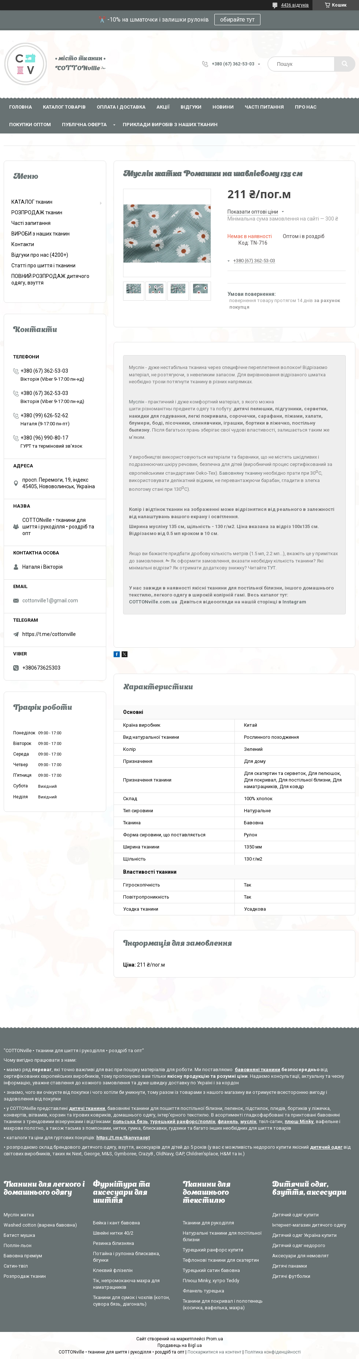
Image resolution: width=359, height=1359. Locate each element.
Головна (20, 107)
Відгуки (191, 107)
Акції (163, 107)
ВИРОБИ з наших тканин (40, 234)
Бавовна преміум (23, 1255)
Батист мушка (19, 1235)
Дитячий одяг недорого (298, 1245)
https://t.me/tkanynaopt (123, 1137)
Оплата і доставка (121, 107)
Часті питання (264, 107)
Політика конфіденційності (273, 1352)
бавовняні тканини (257, 1069)
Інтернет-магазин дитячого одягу (309, 1225)
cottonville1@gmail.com (50, 600)
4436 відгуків (295, 5)
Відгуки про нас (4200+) (39, 255)
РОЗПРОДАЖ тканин (36, 212)
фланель (228, 1121)
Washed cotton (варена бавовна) (40, 1225)
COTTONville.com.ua (153, 602)
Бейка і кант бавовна (116, 1223)
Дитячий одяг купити (295, 1214)
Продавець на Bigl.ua (180, 1345)
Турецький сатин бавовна (211, 1270)
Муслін (136, 401)
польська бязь (130, 1121)
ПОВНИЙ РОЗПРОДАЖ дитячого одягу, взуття (50, 279)
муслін (248, 1121)
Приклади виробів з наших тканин (170, 124)
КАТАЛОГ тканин (31, 202)
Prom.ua (214, 1338)
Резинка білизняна (113, 1243)
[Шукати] (344, 64)
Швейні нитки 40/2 (113, 1233)
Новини (223, 107)
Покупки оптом (30, 124)
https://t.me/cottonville (49, 634)
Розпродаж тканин (25, 1276)
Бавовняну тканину (240, 473)
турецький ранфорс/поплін (182, 1121)
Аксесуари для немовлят (300, 1255)
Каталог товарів (64, 107)
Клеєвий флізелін (113, 1270)
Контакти (22, 244)
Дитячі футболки (291, 1276)
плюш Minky (299, 1121)
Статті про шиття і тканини (43, 265)
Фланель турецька (203, 1291)
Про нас (306, 107)
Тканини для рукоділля (208, 1223)
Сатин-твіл (16, 1266)
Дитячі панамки (289, 1266)
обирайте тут (237, 19)
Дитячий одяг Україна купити (304, 1235)
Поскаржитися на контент (214, 1352)
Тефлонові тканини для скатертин (221, 1260)
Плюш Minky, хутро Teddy (211, 1280)
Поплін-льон (18, 1245)
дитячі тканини (87, 1108)
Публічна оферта (84, 124)
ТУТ (271, 568)
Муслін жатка (19, 1214)
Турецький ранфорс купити (213, 1250)
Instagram (294, 602)
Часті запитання (31, 223)
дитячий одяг (326, 1147)
